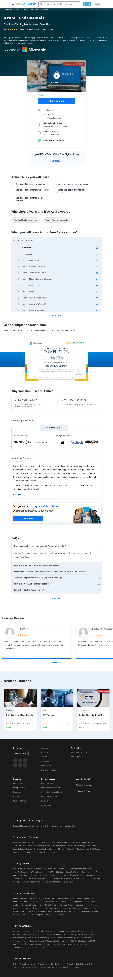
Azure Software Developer (54, 428)
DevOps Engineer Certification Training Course (71, 846)
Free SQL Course (57, 915)
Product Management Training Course (28, 826)
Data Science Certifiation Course (60, 842)
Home (6, 9)
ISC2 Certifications (78, 941)
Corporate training (48, 783)
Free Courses (18, 783)
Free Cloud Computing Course (70, 905)
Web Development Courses (33, 941)
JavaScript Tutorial (36, 964)
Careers (44, 757)
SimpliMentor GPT (20, 801)
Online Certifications (48, 931)
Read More (17, 494)
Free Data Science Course (79, 908)
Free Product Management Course (75, 902)
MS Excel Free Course (47, 905)
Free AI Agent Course (45, 898)
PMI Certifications (53, 944)
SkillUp (11, 9)
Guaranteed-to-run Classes (51, 792)
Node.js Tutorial (82, 964)
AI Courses (40, 948)
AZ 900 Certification (55, 872)
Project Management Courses (25, 931)
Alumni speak (46, 766)
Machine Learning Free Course (65, 911)
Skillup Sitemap (19, 788)
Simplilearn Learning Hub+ (51, 788)
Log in (97, 4)
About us (44, 752)
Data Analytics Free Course (37, 908)
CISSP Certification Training (58, 875)
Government (46, 805)
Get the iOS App (84, 791)
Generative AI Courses (68, 931)
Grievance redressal (48, 770)
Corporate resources (49, 796)
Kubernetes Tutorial (42, 967)
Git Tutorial (26, 967)
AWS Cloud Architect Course (45, 852)
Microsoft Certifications (23, 948)
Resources (17, 792)
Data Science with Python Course (79, 869)
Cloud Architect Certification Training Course (32, 846)
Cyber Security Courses (73, 935)
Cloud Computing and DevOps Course (62, 826)
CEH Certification (38, 872)
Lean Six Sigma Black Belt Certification (63, 879)
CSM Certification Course (53, 869)
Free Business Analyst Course (69, 898)
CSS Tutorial (74, 967)
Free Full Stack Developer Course (35, 915)
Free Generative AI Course (23, 898)
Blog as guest (76, 757)
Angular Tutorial (66, 964)
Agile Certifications (30, 935)
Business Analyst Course (44, 849)
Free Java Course (43, 911)
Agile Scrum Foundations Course (44, 902)
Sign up (87, 4)
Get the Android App (84, 785)
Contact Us (56, 161)
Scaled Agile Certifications (57, 941)
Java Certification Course (32, 882)
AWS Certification (21, 872)
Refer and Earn (21, 753)
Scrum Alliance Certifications (61, 938)
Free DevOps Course (58, 908)
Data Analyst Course (84, 842)
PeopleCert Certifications (37, 938)
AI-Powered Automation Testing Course (73, 849)
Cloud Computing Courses (51, 935)
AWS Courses (90, 944)
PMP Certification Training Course (27, 869)
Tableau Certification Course (83, 875)
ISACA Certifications (35, 944)
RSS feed (16, 796)
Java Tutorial (51, 964)
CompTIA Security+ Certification (79, 872)
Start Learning (56, 101)
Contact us (45, 774)
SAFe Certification (36, 875)
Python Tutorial (19, 964)
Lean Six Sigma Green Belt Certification (29, 879)
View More (56, 315)
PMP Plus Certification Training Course (29, 842)
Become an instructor (79, 752)
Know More (28, 518)
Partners (44, 801)
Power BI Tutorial (59, 967)
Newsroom (45, 761)
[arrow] (55, 240)
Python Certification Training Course (59, 882)
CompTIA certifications (72, 944)
